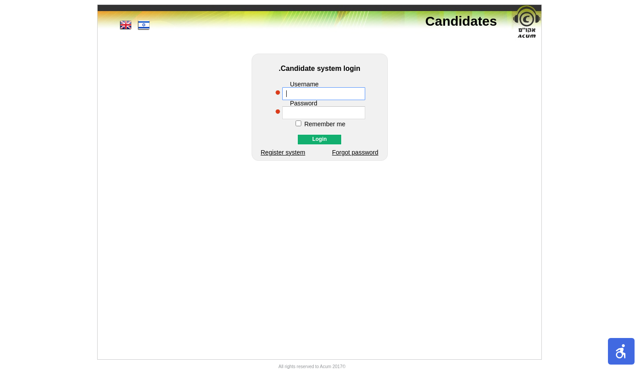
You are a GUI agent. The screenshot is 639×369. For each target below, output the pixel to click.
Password (303, 103)
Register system (283, 152)
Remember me (325, 124)
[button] (621, 351)
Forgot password (355, 152)
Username (304, 84)
